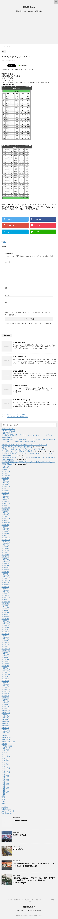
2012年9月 (5, 653)
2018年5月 (5, 529)
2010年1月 (5, 708)
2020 (3, 790)
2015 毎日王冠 (19, 342)
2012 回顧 (5, 760)
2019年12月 (6, 503)
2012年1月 (5, 668)
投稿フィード (6, 809)
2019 (3, 786)
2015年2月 (5, 593)
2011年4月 (5, 681)
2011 (3, 754)
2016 (3, 774)
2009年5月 (5, 719)
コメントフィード (8, 811)
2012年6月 (5, 657)
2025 (3, 799)
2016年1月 (5, 576)
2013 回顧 (5, 764)
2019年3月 (5, 514)
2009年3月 (5, 723)
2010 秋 (4, 752)
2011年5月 (5, 679)
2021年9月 (5, 478)
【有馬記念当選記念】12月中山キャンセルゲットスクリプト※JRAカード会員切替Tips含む (34, 865)
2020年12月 (6, 486)
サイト (7, 302)
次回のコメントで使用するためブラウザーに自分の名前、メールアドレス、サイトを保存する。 (29, 314)
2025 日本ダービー (8, 429)
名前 (6, 288)
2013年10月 (6, 625)
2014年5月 (5, 612)
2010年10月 (6, 693)
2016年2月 (5, 574)
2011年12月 (6, 670)
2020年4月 (5, 495)
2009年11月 (6, 713)
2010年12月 (6, 689)
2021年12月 (6, 473)
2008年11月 (6, 732)
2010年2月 (5, 706)
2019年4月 (5, 512)
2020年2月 (5, 499)
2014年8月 (5, 606)
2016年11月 (6, 561)
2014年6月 (5, 610)
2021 (3, 794)
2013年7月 (5, 632)
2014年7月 (5, 608)
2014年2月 (5, 619)
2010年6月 (5, 698)
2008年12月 (6, 730)
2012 (3, 758)
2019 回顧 (5, 788)
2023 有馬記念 (7, 433)
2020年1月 (5, 501)
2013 (3, 762)
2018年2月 (5, 535)
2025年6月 (5, 467)
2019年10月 (6, 508)
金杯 (3, 803)
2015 (4, 242)
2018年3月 (5, 533)
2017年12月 (6, 537)
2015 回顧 (6, 772)
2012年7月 (5, 655)
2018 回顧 (5, 784)
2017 (3, 778)
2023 (3, 796)
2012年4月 (5, 661)
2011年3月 (5, 683)
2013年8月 (5, 629)
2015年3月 (5, 591)
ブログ (4, 801)
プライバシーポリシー (42, 900)
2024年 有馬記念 (8, 431)
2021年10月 (6, 476)
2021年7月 (5, 480)
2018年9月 (5, 525)
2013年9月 (5, 627)
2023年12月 (6, 471)
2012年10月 (6, 651)
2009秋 (4, 744)
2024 (3, 798)
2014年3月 (5, 617)
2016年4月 (5, 570)
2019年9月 (5, 510)
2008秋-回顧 (6, 737)
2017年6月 (5, 546)
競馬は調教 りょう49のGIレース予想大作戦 (29, 910)
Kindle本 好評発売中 (14, 900)
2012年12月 (6, 646)
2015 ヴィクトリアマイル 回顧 (17, 417)
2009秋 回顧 (7, 746)
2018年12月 (6, 518)
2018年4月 (5, 531)
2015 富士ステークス (21, 385)
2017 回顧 (5, 780)
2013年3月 (5, 640)
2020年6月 (5, 490)
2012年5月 (5, 659)
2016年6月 (5, 565)
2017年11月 (6, 540)
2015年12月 (6, 578)
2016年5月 (5, 567)
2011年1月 (5, 687)
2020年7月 (5, 488)
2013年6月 (5, 634)
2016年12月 (6, 559)
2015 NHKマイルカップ (21, 400)
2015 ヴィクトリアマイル (16, 414)
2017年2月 (5, 555)
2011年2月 (5, 685)
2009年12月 (6, 711)
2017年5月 (5, 548)
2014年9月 (5, 604)
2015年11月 (6, 580)
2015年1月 (5, 595)
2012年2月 (5, 666)
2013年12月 (6, 621)
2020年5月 (5, 493)
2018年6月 (5, 527)
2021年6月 (5, 482)
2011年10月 (6, 674)
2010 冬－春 (6, 748)
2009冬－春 (6, 739)
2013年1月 (5, 644)
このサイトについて (27, 900)
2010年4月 (5, 702)
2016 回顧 (5, 776)
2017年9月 (5, 544)
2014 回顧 (6, 768)
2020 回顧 (5, 792)
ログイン (5, 807)
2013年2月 (5, 642)
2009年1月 (5, 728)
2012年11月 (6, 649)
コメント (7, 262)
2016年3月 (5, 572)
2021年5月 (5, 484)
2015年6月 (5, 585)
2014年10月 (6, 602)
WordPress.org (7, 813)
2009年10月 (6, 715)
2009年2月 (5, 726)
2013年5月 (5, 636)
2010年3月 (5, 704)
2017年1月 (5, 557)
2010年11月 (6, 691)
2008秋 (4, 735)
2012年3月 (5, 664)
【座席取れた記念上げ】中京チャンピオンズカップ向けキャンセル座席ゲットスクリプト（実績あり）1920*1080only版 (34, 880)
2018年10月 (6, 523)
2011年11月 (6, 672)
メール (7, 295)
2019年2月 (5, 516)
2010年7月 (5, 696)
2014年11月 (6, 599)
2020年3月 (5, 497)
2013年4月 (5, 638)
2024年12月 (6, 469)
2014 (3, 766)
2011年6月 (5, 676)
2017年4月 (5, 550)
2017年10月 (6, 542)
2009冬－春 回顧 (8, 741)
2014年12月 (6, 597)
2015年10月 (6, 582)
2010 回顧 (5, 750)
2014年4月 (5, 614)
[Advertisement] (29, 28)
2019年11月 (6, 505)
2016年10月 (6, 563)
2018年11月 (6, 520)
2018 (3, 782)
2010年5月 (5, 700)
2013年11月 (6, 623)
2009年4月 (5, 721)
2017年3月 (5, 552)
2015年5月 (5, 587)
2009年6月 (5, 717)
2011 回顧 (6, 756)
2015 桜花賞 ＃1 (20, 371)
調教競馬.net (29, 7)
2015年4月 (5, 589)
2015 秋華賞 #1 (20, 357)
